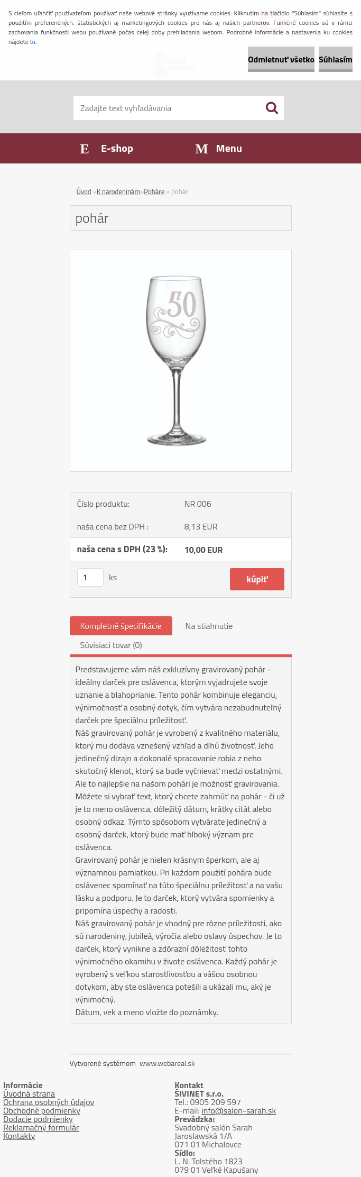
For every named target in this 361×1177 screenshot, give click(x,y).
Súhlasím (336, 59)
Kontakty (19, 1135)
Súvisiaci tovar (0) (111, 644)
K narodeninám (119, 191)
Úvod (84, 191)
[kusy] (90, 577)
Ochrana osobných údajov (48, 1102)
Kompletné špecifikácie (121, 625)
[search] (272, 108)
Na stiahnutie (209, 625)
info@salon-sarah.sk (238, 1110)
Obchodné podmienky (41, 1110)
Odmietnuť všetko (281, 59)
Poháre (154, 191)
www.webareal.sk (167, 1063)
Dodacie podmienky (38, 1118)
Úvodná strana (29, 1093)
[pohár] (180, 254)
